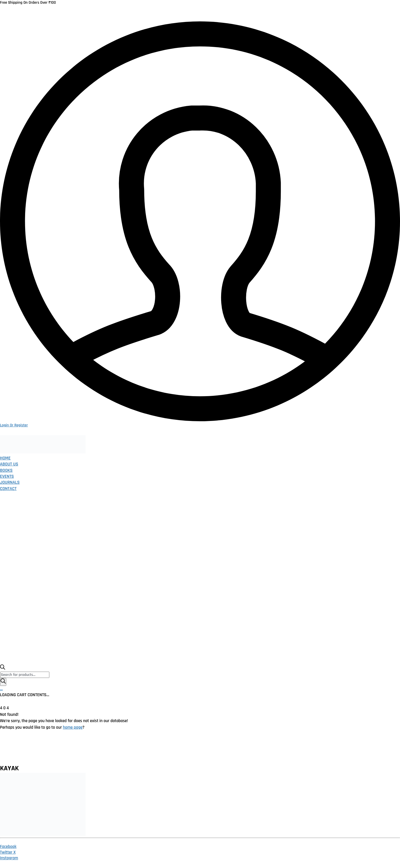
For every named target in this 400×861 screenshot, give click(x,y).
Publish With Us (242, 750)
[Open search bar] (2, 668)
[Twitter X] (8, 852)
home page (72, 727)
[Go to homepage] (43, 452)
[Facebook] (8, 846)
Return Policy (111, 750)
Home (40, 750)
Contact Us (281, 750)
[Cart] (1, 689)
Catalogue (204, 750)
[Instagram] (9, 858)
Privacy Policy (72, 750)
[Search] (3, 682)
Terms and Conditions (159, 750)
